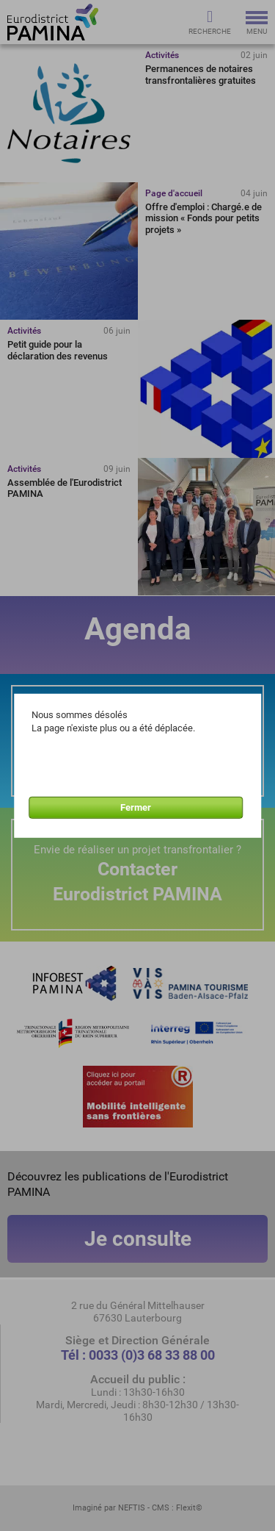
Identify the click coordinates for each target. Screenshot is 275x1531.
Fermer (135, 807)
